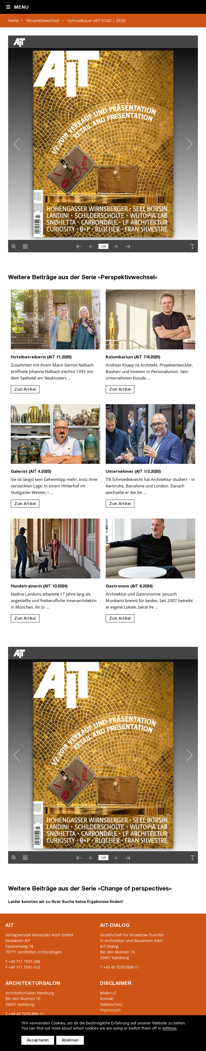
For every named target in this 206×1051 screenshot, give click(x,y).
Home (13, 20)
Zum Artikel (25, 390)
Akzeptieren (38, 1041)
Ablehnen (70, 1041)
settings (169, 1028)
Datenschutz (111, 1004)
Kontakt (107, 998)
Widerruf (108, 992)
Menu (17, 7)
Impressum (110, 1010)
